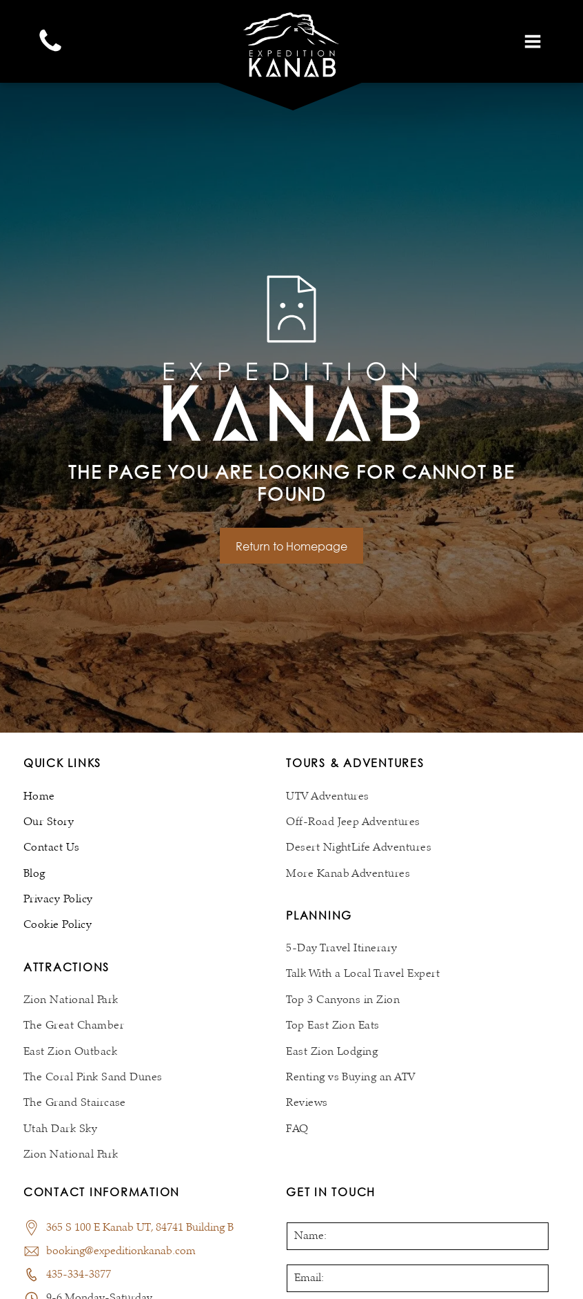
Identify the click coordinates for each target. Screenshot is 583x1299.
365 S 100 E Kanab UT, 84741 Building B (140, 1227)
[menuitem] (154, 796)
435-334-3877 (78, 1274)
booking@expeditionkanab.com (121, 1251)
